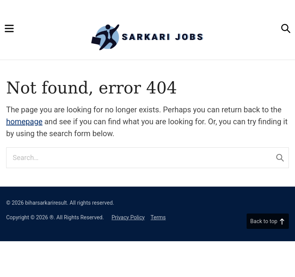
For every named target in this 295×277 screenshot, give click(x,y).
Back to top (267, 221)
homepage (24, 121)
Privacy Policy (127, 217)
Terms (158, 217)
